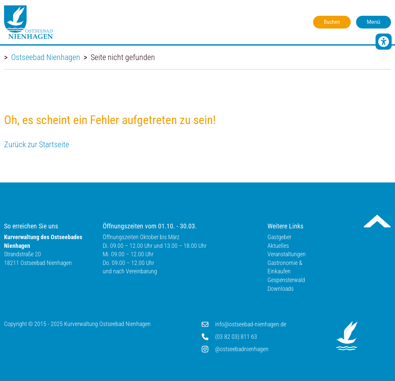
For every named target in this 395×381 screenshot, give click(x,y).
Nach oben (377, 221)
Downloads (280, 288)
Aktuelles (278, 245)
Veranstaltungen (286, 254)
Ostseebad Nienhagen (45, 57)
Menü (373, 22)
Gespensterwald (286, 279)
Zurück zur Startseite (36, 144)
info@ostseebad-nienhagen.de (250, 324)
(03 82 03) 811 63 (236, 336)
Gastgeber (279, 236)
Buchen (332, 22)
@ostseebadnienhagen (241, 348)
